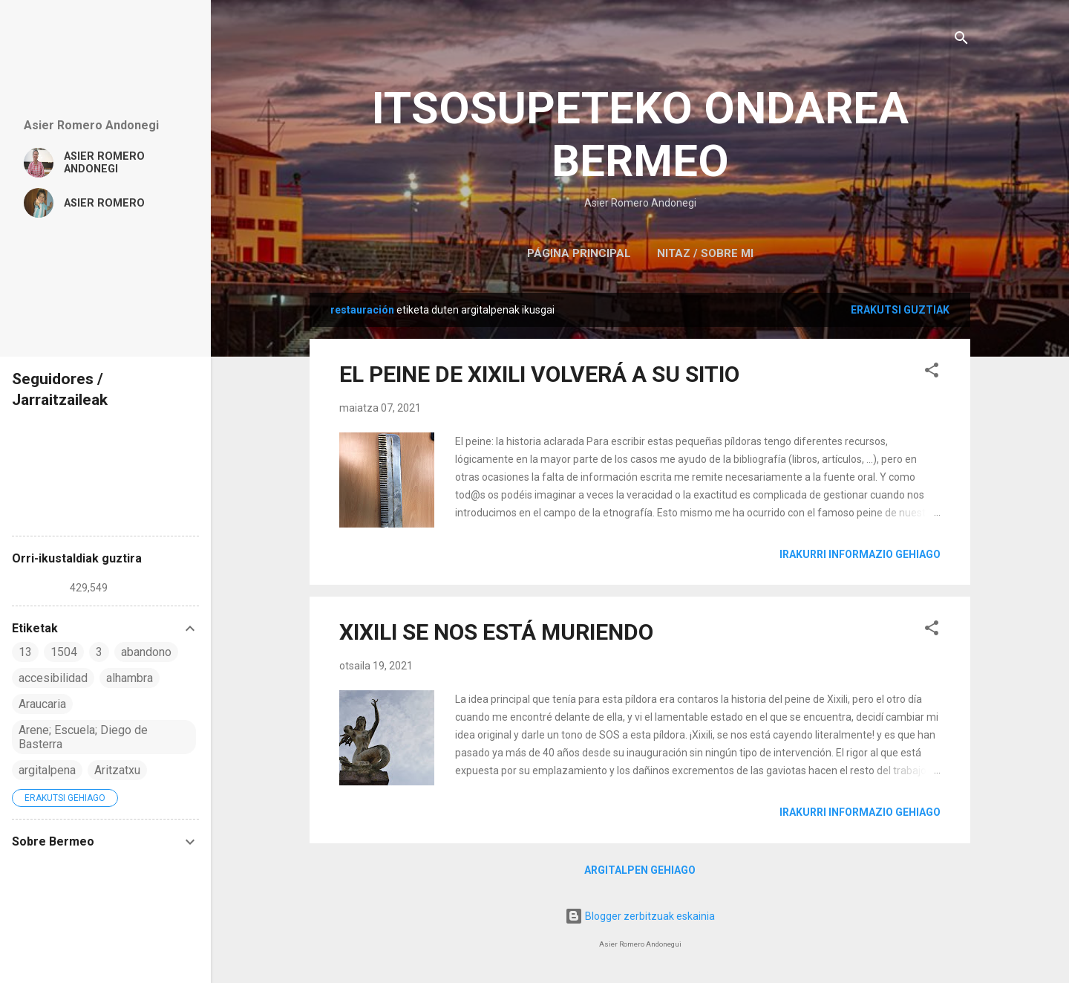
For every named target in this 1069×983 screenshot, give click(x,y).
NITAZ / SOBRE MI (705, 253)
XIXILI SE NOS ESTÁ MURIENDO (496, 632)
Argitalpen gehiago (640, 870)
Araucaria (42, 704)
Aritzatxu (117, 770)
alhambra (129, 678)
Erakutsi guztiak (900, 310)
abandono (146, 652)
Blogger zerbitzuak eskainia (640, 916)
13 (25, 652)
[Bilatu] (961, 40)
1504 (63, 652)
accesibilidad (53, 678)
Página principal (579, 253)
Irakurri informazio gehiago (860, 554)
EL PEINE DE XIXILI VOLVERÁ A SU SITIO (539, 374)
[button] (932, 372)
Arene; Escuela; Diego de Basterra (83, 737)
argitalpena (47, 770)
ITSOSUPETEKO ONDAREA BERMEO (640, 134)
